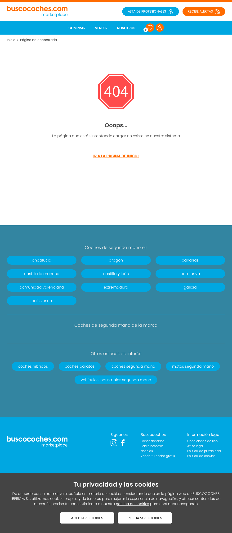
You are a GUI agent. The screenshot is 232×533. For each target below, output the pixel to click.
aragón (116, 260)
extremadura (116, 287)
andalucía (41, 260)
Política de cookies (201, 456)
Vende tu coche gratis (158, 456)
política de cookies (132, 503)
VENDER (101, 28)
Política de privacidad (204, 451)
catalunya (190, 273)
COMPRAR (76, 28)
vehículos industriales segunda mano (116, 380)
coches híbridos (33, 366)
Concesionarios (152, 441)
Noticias (147, 451)
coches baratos (79, 366)
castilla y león (116, 273)
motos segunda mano (193, 366)
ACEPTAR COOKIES (87, 517)
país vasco (41, 300)
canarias (190, 260)
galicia (190, 287)
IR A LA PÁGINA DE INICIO (116, 156)
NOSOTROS (126, 28)
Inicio (11, 39)
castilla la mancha (41, 273)
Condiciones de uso (202, 441)
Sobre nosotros (152, 446)
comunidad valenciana (42, 287)
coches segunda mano (133, 366)
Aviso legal (195, 446)
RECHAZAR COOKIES (145, 517)
